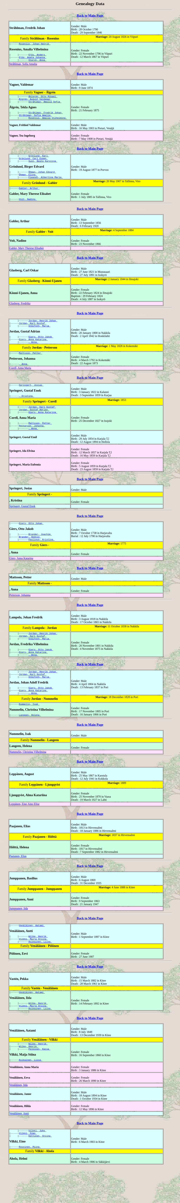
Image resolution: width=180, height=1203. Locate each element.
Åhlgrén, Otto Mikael (42, 99)
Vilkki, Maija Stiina (33, 967)
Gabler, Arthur (29, 197)
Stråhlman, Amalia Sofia (44, 105)
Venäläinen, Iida (18, 1118)
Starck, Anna (37, 62)
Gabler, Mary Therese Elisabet (26, 257)
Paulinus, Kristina (41, 559)
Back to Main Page (90, 15)
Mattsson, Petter (30, 366)
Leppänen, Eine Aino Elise (24, 831)
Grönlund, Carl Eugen (33, 164)
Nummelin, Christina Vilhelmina (27, 779)
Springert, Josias (31, 399)
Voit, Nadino (28, 208)
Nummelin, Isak (29, 730)
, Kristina (26, 410)
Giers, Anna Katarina (33, 351)
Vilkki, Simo (28, 1167)
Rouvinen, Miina (30, 1182)
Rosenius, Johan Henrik (34, 44)
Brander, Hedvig (30, 556)
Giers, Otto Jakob (40, 348)
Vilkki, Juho (37, 1164)
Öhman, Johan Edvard (42, 179)
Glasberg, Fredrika (19, 312)
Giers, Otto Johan (31, 541)
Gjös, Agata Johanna (32, 58)
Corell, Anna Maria (20, 381)
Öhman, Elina (28, 182)
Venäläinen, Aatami (32, 953)
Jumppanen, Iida (18, 935)
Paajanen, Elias (18, 883)
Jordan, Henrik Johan (42, 330)
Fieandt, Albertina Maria (45, 185)
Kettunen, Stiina (40, 1171)
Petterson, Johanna (32, 443)
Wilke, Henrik (38, 964)
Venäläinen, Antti (19, 1147)
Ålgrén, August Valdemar (35, 102)
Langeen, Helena (30, 742)
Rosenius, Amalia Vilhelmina (47, 123)
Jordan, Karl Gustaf (32, 333)
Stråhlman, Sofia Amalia (23, 66)
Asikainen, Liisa (40, 971)
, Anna (33, 354)
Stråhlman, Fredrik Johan (45, 116)
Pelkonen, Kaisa (39, 1082)
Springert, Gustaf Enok (22, 524)
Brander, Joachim (40, 553)
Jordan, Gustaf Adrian (34, 425)
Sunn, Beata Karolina (42, 167)
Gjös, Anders (37, 55)
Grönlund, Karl (38, 161)
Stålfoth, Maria (39, 336)
